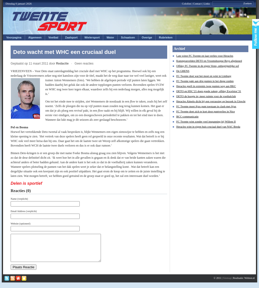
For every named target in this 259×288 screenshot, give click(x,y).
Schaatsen (128, 37)
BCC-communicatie (187, 116)
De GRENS (182, 70)
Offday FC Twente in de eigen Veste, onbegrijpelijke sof (207, 65)
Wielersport (92, 37)
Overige (147, 37)
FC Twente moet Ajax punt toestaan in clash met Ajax (206, 106)
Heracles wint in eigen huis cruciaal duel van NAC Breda (208, 126)
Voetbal (53, 37)
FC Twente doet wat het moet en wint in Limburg (203, 75)
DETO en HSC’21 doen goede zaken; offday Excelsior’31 (208, 91)
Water (110, 37)
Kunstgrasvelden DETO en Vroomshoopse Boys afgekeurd (209, 60)
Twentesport (50, 21)
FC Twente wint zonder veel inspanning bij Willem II (206, 121)
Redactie (62, 63)
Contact (197, 3)
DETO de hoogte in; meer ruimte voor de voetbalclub (206, 96)
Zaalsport (71, 37)
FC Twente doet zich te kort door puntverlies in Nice (205, 111)
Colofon (186, 3)
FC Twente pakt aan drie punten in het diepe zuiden (205, 81)
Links (207, 3)
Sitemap (227, 283)
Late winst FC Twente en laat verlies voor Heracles (204, 55)
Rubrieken (165, 37)
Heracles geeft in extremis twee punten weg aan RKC (206, 86)
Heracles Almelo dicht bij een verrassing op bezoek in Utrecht (210, 101)
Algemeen (35, 37)
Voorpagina (13, 37)
